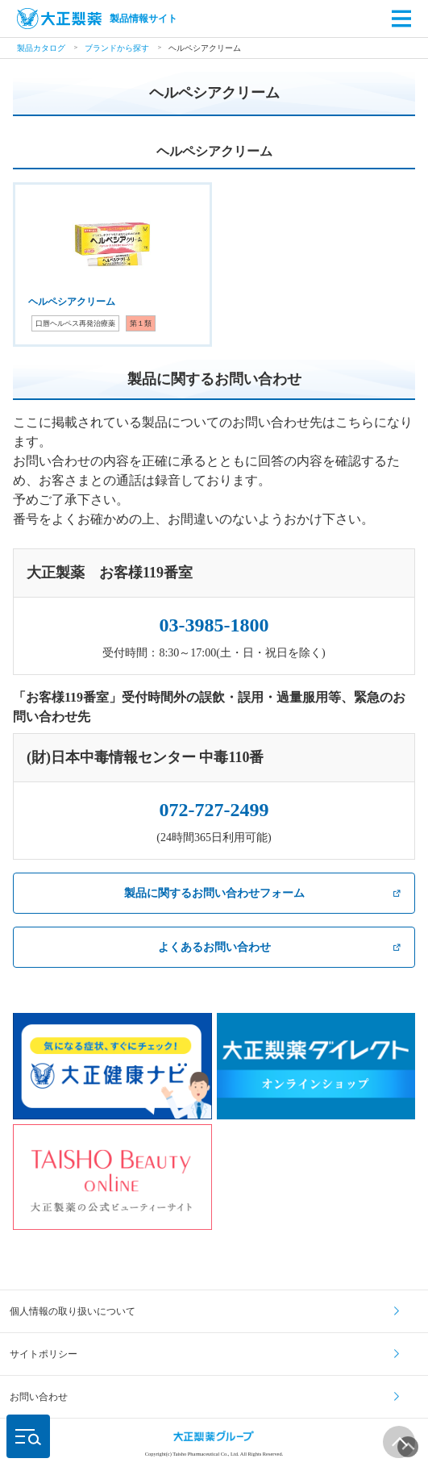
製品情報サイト (97, 18)
